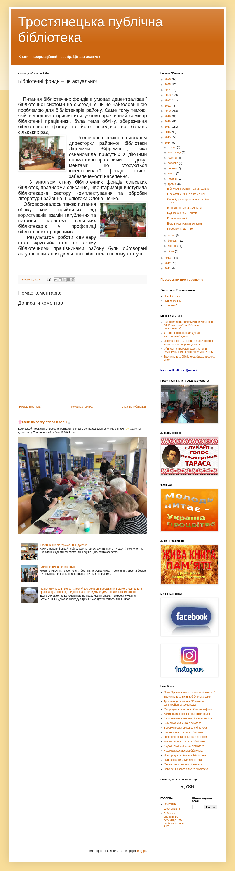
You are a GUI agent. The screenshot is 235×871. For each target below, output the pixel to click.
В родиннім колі (177, 218)
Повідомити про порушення (182, 279)
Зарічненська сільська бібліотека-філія (188, 718)
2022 (168, 100)
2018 (168, 121)
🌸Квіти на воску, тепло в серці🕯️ (44, 422)
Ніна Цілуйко (172, 296)
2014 (168, 142)
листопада (175, 152)
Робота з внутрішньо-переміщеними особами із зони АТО (174, 820)
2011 (168, 268)
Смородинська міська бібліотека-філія (188, 709)
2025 (168, 84)
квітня (172, 235)
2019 (168, 116)
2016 (168, 132)
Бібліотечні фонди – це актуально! (188, 188)
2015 (168, 137)
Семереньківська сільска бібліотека (186, 769)
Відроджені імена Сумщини (184, 207)
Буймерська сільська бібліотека (184, 732)
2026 (168, 79)
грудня (172, 147)
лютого (172, 246)
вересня (173, 163)
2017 (168, 126)
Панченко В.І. (172, 300)
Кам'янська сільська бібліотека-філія (187, 713)
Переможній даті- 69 (180, 228)
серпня (172, 168)
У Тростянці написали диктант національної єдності (183, 334)
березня (173, 240)
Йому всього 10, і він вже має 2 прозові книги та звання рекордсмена (188, 342)
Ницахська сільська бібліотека (183, 759)
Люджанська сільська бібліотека (184, 746)
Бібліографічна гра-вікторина (58, 566)
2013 (168, 257)
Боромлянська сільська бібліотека (185, 727)
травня (172, 184)
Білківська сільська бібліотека (182, 723)
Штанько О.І (171, 305)
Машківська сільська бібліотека (183, 750)
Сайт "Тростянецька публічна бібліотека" (189, 692)
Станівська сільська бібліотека (183, 764)
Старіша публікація (134, 406)
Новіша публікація (30, 406)
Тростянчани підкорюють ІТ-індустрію (63, 545)
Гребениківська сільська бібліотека (186, 736)
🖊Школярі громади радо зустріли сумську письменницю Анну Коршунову (188, 350)
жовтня (173, 157)
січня (171, 251)
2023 (168, 95)
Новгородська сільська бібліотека (185, 755)
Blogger (141, 851)
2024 (168, 90)
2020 (168, 110)
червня (172, 178)
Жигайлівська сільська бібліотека (185, 741)
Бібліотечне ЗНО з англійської (186, 194)
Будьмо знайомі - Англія (182, 213)
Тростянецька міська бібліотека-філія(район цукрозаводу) (184, 703)
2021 (168, 105)
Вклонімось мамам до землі (184, 223)
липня (172, 173)
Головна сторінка (82, 406)
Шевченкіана (172, 808)
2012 (168, 263)
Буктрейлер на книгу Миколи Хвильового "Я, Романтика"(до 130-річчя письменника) (189, 325)
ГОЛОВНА (170, 804)
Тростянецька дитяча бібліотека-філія (188, 696)
